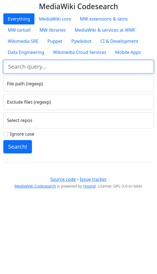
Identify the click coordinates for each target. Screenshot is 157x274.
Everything (19, 19)
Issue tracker (93, 179)
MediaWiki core (55, 19)
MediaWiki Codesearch (35, 186)
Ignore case (22, 134)
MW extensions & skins (104, 19)
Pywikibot (81, 41)
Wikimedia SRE (23, 41)
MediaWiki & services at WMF (104, 30)
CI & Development (119, 41)
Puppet (54, 41)
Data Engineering (26, 52)
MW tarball (19, 30)
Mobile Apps (128, 52)
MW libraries (52, 30)
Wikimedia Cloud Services (79, 52)
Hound (89, 186)
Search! (17, 146)
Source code (63, 179)
